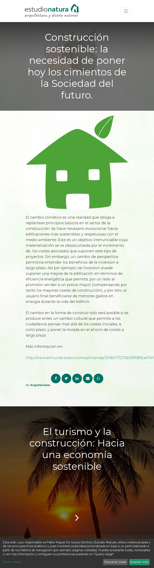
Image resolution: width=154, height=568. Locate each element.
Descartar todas (115, 562)
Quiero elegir (12, 562)
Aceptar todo (139, 562)
